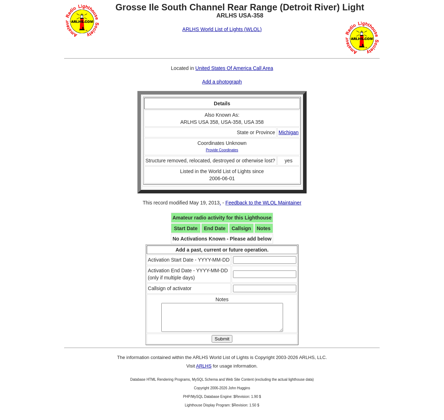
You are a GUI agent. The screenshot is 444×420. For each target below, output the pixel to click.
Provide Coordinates (222, 150)
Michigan (288, 132)
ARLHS (203, 371)
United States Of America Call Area (234, 68)
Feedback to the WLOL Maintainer (264, 203)
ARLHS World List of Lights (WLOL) (222, 29)
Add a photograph (222, 82)
